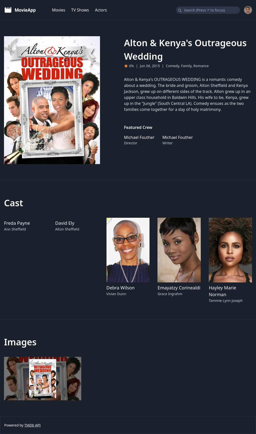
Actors (101, 10)
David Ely (64, 223)
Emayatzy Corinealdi (179, 288)
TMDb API (32, 425)
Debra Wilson (120, 288)
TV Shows (80, 10)
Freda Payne (17, 223)
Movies (58, 10)
